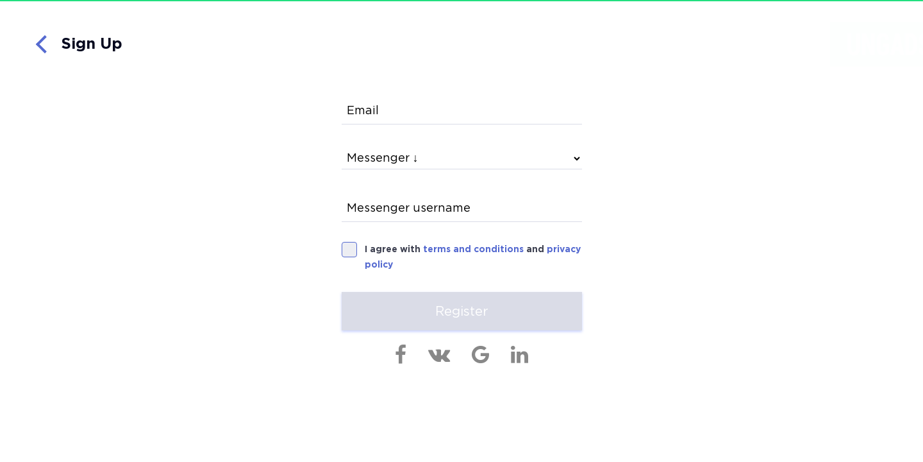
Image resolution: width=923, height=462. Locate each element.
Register (461, 312)
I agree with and (473, 257)
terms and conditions (473, 249)
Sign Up (91, 44)
